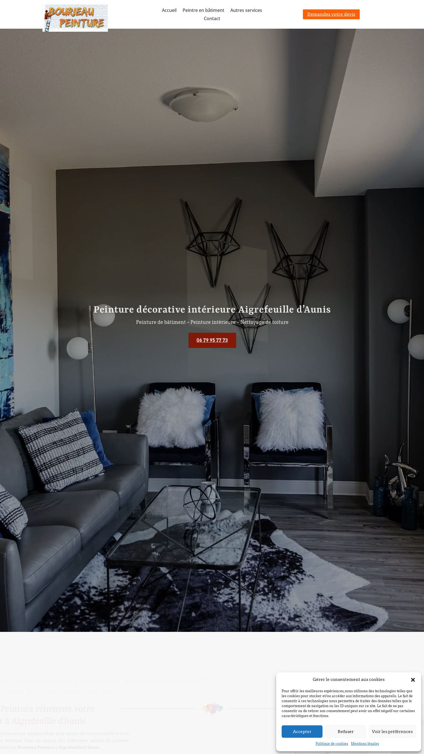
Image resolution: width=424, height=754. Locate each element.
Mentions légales (365, 744)
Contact (212, 19)
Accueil (169, 10)
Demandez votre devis (331, 14)
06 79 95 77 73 (212, 340)
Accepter (302, 731)
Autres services (246, 10)
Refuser (346, 731)
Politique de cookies (332, 744)
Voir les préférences (392, 731)
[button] (413, 680)
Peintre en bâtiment (203, 10)
